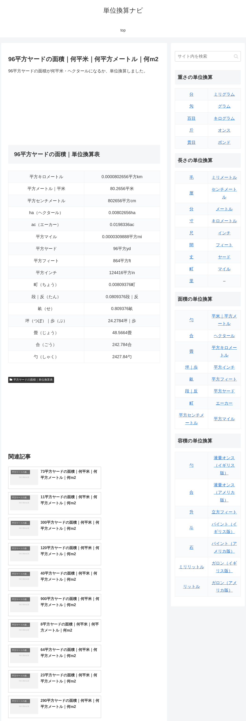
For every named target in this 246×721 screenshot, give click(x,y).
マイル (224, 269)
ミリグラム (224, 94)
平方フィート (224, 379)
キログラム (224, 118)
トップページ (194, 706)
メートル (224, 209)
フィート (224, 245)
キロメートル (224, 221)
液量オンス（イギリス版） (224, 465)
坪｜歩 (191, 367)
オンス (224, 130)
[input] (208, 56)
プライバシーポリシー (225, 706)
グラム (224, 106)
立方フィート (224, 512)
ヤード (224, 257)
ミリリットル (191, 567)
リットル (191, 586)
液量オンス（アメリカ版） (224, 492)
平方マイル (224, 419)
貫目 (191, 142)
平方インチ (224, 367)
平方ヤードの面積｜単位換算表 (31, 379)
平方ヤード (224, 391)
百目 (191, 118)
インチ (224, 233)
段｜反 (191, 391)
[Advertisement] (46, 110)
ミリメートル (224, 177)
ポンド (224, 142)
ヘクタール (224, 335)
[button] (236, 56)
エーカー (224, 403)
